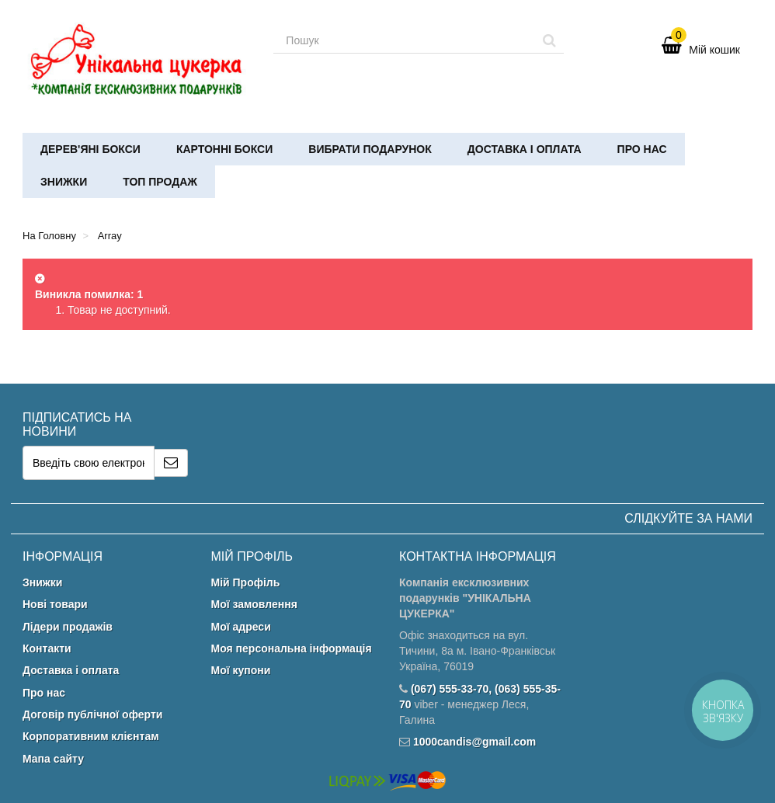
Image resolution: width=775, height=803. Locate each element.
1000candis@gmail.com (474, 741)
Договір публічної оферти (92, 714)
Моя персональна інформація (291, 648)
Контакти (47, 648)
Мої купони (241, 670)
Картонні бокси (224, 149)
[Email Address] (89, 463)
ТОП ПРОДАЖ (160, 182)
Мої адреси (241, 626)
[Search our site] (404, 40)
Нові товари (55, 604)
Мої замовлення (254, 604)
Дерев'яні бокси (90, 149)
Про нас (642, 149)
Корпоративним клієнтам (91, 736)
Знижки (63, 182)
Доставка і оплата (524, 149)
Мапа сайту (53, 759)
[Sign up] (171, 463)
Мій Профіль (245, 582)
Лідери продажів (68, 626)
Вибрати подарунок (370, 149)
